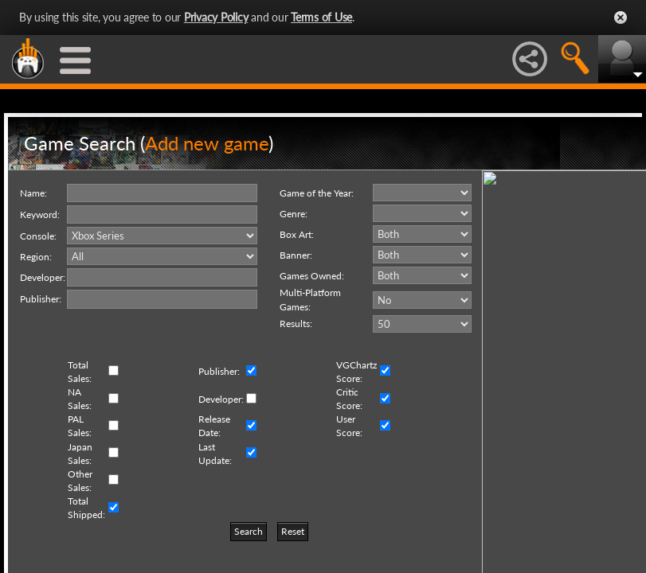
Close (620, 17)
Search (248, 531)
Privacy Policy (216, 17)
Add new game (206, 142)
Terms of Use (321, 17)
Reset (292, 531)
